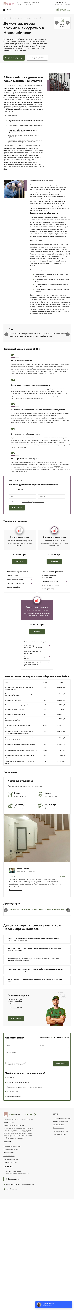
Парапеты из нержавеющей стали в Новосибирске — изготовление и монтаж (20, 1020)
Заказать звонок (13, 1289)
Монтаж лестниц (58, 1235)
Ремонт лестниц (58, 1238)
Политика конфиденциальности (13, 1236)
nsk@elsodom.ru (10, 1299)
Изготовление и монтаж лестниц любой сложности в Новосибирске (20, 1007)
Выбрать (19, 657)
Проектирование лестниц (62, 1229)
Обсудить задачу (14, 58)
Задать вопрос (16, 603)
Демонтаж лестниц (59, 1245)
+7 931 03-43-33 (62, 2)
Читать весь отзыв (15, 985)
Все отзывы (61, 972)
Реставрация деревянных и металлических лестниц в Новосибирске (54, 1007)
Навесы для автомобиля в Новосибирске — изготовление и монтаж (54, 1020)
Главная (5, 18)
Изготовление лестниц (61, 1232)
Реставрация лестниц (60, 1242)
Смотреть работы (37, 58)
